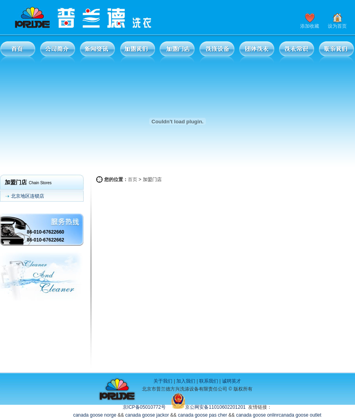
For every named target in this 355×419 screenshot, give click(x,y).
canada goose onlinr (257, 415)
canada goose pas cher (202, 415)
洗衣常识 (296, 52)
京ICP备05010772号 (144, 407)
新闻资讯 (97, 52)
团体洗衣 (257, 52)
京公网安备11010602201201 (215, 407)
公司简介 (57, 52)
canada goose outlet (300, 415)
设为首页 (337, 26)
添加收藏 (309, 26)
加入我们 (185, 381)
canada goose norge (94, 415)
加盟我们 (137, 52)
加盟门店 (177, 52)
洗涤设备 (217, 52)
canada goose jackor (147, 415)
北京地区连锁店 (27, 196)
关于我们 (162, 381)
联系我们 (336, 52)
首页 (18, 52)
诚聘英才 (231, 381)
